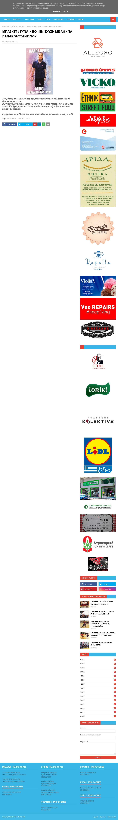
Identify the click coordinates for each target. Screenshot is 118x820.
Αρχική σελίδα (7, 26)
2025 (98, 664)
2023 (98, 672)
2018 (98, 692)
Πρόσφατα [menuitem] (29, 19)
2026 (98, 660)
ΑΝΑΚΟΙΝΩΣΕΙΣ (12, 119)
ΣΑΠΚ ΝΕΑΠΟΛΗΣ (19, 817)
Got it (65, 11)
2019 (98, 688)
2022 (98, 676)
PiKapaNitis (7, 41)
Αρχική (95, 817)
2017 (98, 696)
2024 (98, 668)
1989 (98, 716)
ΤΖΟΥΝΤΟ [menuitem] (70, 19)
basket (15, 26)
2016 (98, 700)
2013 (98, 712)
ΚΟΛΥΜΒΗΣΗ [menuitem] (58, 19)
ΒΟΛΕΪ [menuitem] (40, 19)
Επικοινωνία (112, 817)
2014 (98, 708)
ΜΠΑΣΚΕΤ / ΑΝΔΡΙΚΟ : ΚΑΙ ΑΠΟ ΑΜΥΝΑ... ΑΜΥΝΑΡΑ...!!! (102, 603)
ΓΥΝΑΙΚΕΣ (22, 119)
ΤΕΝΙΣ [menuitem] (48, 19)
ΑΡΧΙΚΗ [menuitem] (7, 19)
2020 (98, 684)
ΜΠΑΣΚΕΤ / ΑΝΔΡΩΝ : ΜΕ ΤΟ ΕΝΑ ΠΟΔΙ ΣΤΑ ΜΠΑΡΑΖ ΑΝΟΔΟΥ (103, 634)
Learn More (56, 11)
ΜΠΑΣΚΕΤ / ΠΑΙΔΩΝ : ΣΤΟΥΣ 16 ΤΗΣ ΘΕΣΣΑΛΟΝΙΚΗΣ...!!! (102, 613)
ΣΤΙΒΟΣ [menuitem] (81, 19)
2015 (98, 704)
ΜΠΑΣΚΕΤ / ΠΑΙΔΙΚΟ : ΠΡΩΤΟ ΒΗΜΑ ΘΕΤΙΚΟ (101, 644)
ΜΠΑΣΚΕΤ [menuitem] (16, 19)
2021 (98, 680)
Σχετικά (102, 817)
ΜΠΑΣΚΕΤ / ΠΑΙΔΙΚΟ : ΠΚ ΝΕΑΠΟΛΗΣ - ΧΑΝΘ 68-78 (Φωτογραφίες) (100, 623)
